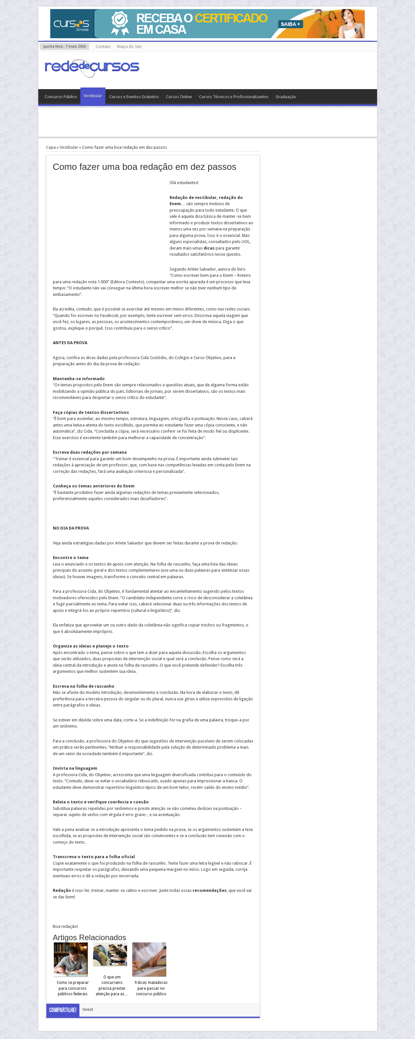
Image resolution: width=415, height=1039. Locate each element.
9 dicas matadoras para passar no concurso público (151, 988)
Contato (103, 46)
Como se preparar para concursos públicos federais (73, 988)
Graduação (286, 96)
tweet (88, 1009)
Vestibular (93, 95)
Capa (51, 147)
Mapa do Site (129, 46)
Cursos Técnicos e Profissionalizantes (233, 96)
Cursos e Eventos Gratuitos (134, 96)
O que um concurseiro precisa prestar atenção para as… (112, 986)
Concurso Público (61, 96)
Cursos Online (179, 96)
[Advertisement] (207, 122)
